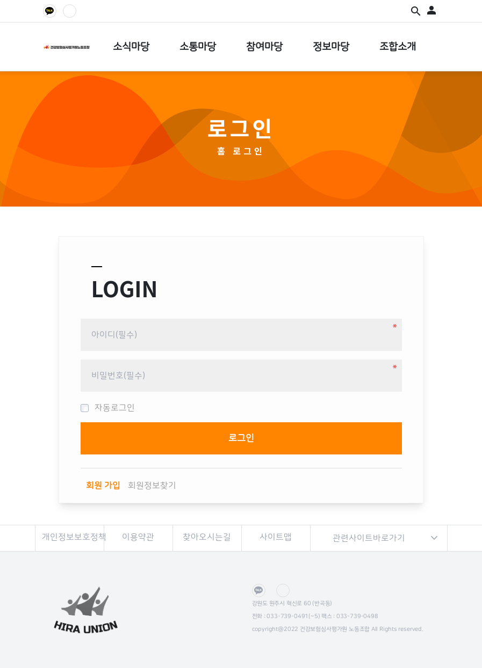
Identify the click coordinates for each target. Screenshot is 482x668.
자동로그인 (108, 408)
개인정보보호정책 (73, 537)
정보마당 (331, 47)
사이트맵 (276, 537)
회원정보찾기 (152, 485)
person (431, 10)
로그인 (249, 150)
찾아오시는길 (207, 537)
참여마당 (264, 47)
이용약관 (138, 537)
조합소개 (397, 47)
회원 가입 (103, 485)
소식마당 (131, 47)
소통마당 (197, 47)
